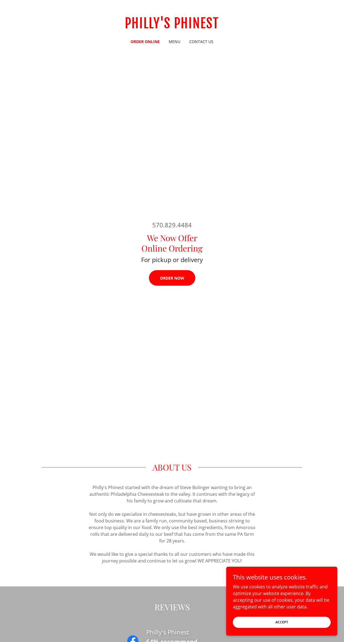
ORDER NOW (172, 278)
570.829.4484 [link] (172, 225)
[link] (172, 27)
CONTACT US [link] (201, 41)
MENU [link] (174, 41)
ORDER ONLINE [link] (145, 41)
